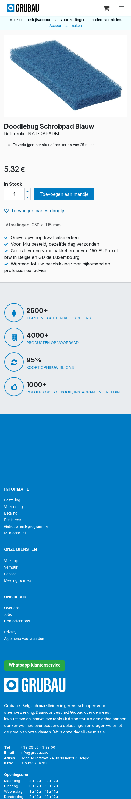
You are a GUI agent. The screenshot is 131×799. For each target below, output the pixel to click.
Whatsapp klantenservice (35, 665)
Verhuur (11, 568)
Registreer (12, 520)
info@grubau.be (34, 752)
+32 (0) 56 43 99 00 (38, 747)
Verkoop (11, 561)
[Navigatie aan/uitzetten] (121, 8)
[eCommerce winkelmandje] (107, 7)
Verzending (13, 507)
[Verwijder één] (27, 197)
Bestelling (12, 500)
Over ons (12, 608)
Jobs (8, 615)
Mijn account (15, 533)
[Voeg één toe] (27, 191)
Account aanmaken (65, 26)
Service (10, 574)
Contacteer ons (17, 621)
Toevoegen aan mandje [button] (64, 194)
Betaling (11, 514)
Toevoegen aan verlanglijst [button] (35, 210)
